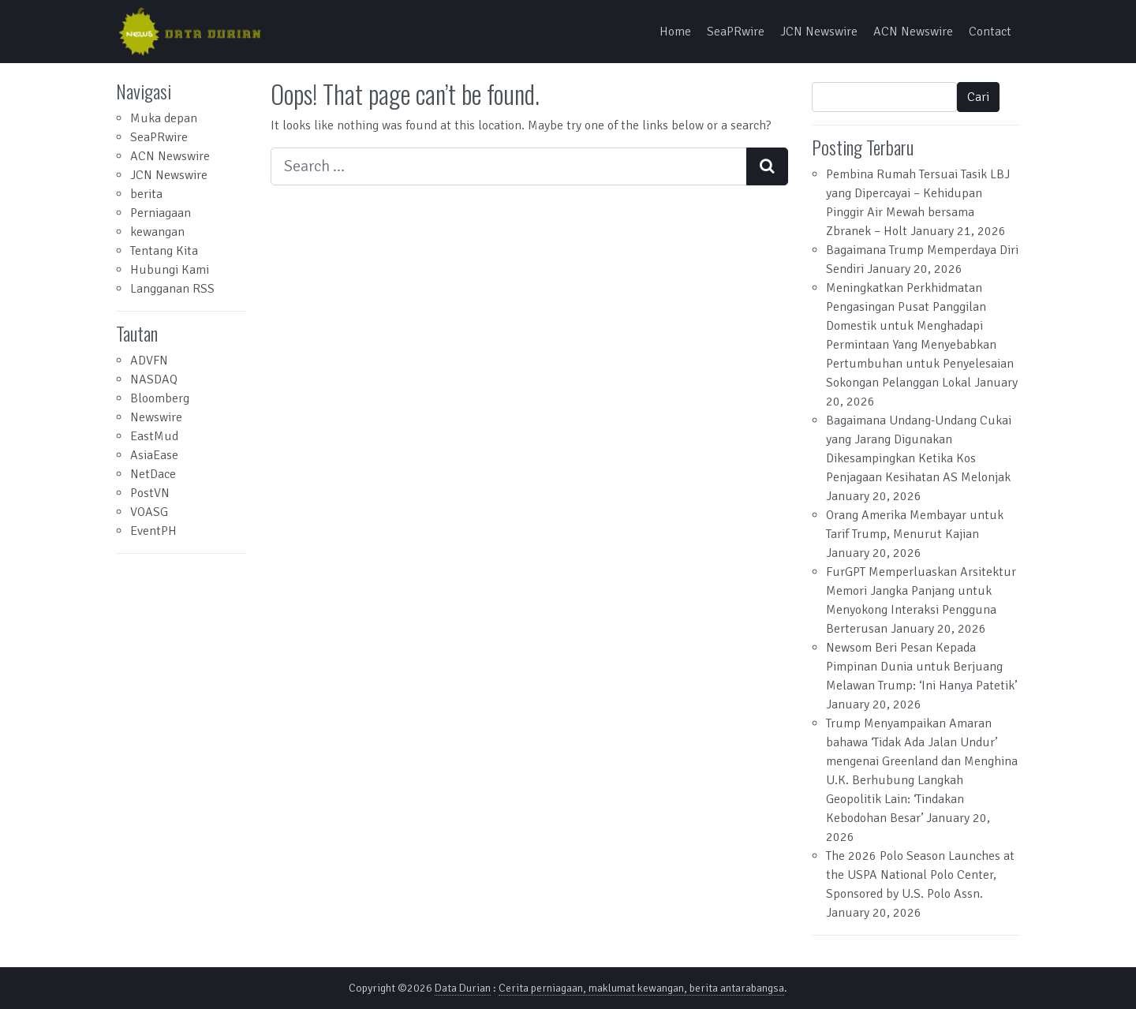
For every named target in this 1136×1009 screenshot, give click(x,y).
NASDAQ (154, 379)
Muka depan (163, 118)
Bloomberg (159, 398)
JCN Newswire (819, 31)
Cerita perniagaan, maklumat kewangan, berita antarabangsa (641, 988)
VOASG (149, 512)
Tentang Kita (164, 251)
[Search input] (509, 166)
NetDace (153, 474)
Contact (990, 31)
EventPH (153, 531)
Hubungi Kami (169, 270)
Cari (978, 97)
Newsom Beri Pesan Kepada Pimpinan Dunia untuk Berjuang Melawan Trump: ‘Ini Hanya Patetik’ (921, 666)
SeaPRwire (735, 31)
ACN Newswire (913, 31)
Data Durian (463, 988)
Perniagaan (160, 213)
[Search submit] (767, 166)
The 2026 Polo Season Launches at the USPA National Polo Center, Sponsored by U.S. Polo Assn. (920, 875)
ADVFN (149, 360)
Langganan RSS (172, 289)
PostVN (150, 493)
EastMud (154, 436)
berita (146, 194)
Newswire (156, 417)
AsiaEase (154, 455)
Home (675, 31)
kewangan (157, 232)
